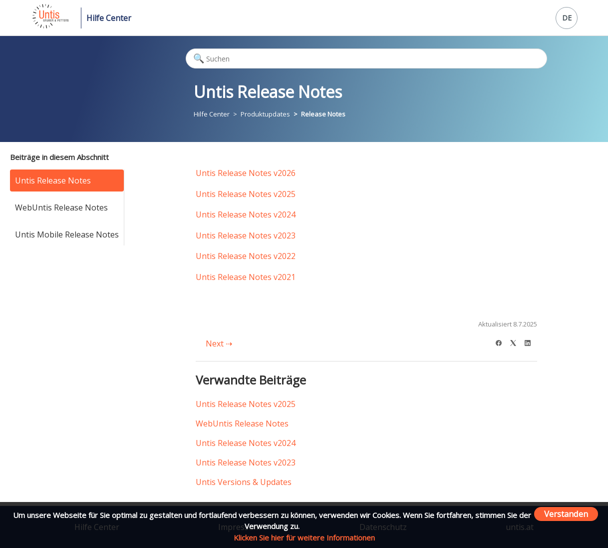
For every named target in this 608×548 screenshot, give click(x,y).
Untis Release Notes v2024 (246, 214)
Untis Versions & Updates (244, 482)
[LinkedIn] (531, 342)
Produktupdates (265, 114)
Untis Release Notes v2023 (246, 235)
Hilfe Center (108, 18)
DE (567, 17)
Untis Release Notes (53, 180)
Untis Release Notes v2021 (246, 277)
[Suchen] (366, 58)
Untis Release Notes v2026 (246, 173)
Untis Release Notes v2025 (246, 194)
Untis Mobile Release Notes (67, 234)
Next (219, 343)
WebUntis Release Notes (61, 207)
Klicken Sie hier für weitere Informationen (304, 537)
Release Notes (323, 114)
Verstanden (566, 514)
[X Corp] (516, 342)
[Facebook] (502, 342)
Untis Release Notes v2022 (246, 256)
